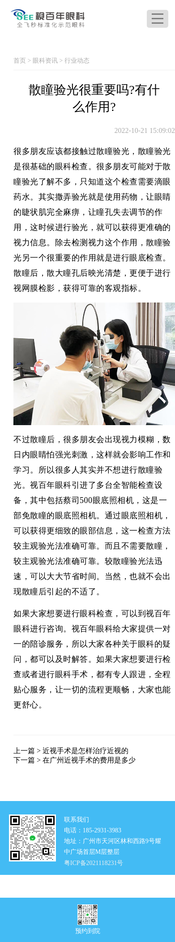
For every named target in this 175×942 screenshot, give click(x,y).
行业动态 (77, 60)
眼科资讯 (45, 60)
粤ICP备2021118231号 (94, 862)
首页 (19, 60)
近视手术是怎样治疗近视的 (85, 750)
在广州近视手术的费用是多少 (89, 760)
